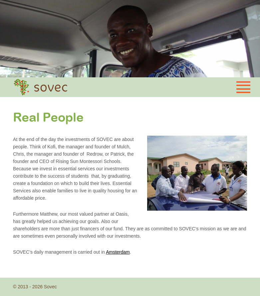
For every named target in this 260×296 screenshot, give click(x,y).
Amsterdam (118, 252)
